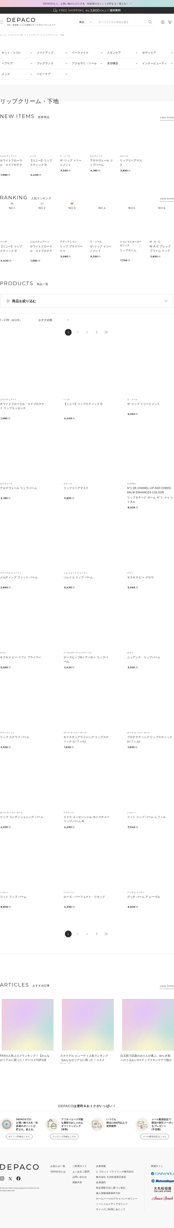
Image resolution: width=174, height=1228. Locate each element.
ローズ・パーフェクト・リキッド (84, 896)
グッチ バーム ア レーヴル (143, 896)
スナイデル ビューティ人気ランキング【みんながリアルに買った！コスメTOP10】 (84, 1058)
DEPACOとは (58, 1171)
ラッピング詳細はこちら (64, 1136)
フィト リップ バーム (13, 896)
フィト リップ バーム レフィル (146, 817)
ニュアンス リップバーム (143, 657)
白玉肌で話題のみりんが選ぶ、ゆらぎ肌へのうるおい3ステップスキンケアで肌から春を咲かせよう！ (146, 1058)
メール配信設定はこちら (154, 1136)
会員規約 (101, 1182)
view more (167, 117)
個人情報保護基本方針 (108, 1193)
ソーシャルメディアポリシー (112, 1204)
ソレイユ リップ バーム (78, 577)
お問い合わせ (79, 1177)
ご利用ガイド (79, 1166)
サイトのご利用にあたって (110, 1209)
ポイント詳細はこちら (19, 1136)
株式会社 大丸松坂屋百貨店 (111, 1177)
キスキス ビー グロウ (140, 577)
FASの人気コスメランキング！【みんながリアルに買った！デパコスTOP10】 (25, 1057)
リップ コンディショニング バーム (21, 817)
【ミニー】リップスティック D (83, 404)
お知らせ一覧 (58, 1166)
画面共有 (77, 1182)
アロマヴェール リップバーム (18, 488)
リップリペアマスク (76, 488)
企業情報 (101, 1166)
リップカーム (128, 250)
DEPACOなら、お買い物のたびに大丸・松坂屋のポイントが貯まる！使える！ (86, 3)
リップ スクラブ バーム (14, 737)
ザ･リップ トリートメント (143, 404)
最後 (105, 332)
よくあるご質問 (81, 1171)
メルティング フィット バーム (19, 577)
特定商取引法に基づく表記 (110, 1187)
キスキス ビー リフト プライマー (20, 657)
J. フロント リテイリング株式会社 (115, 1171)
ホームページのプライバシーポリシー (117, 1198)
